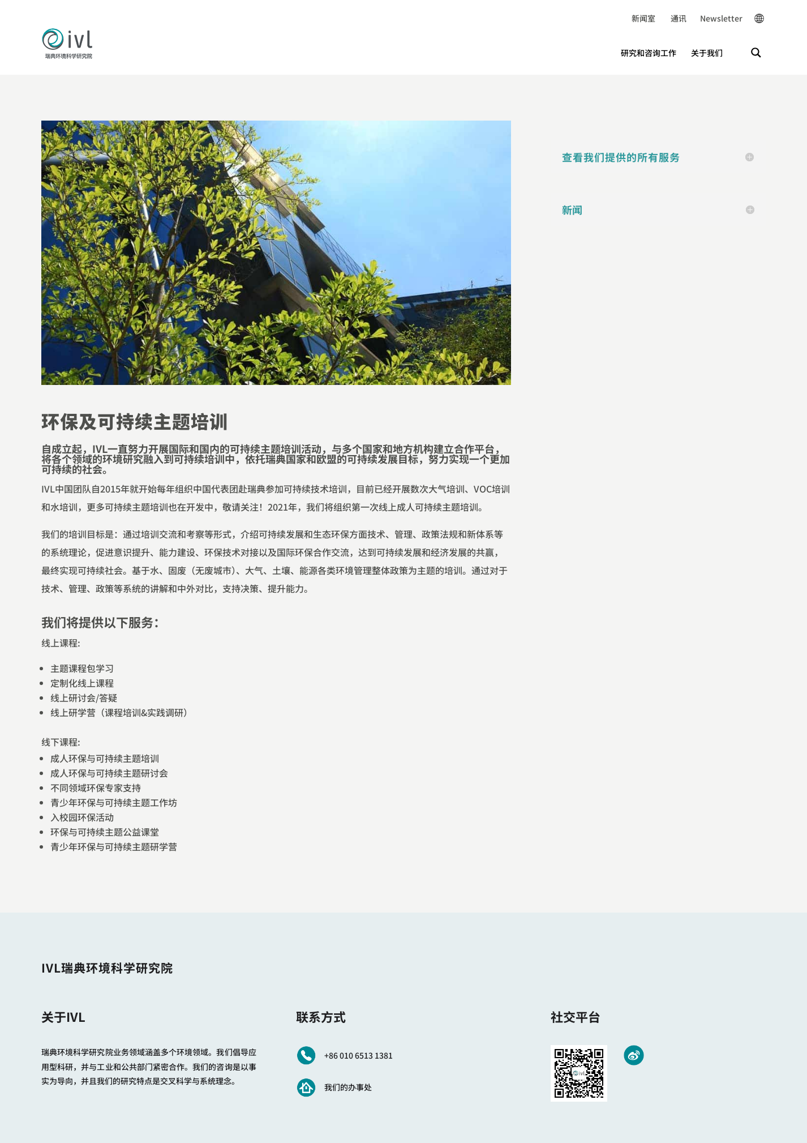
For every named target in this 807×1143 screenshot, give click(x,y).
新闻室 (643, 18)
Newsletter (714, 18)
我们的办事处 (348, 1087)
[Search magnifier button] (756, 52)
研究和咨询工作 (648, 52)
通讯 (670, 18)
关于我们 (707, 52)
